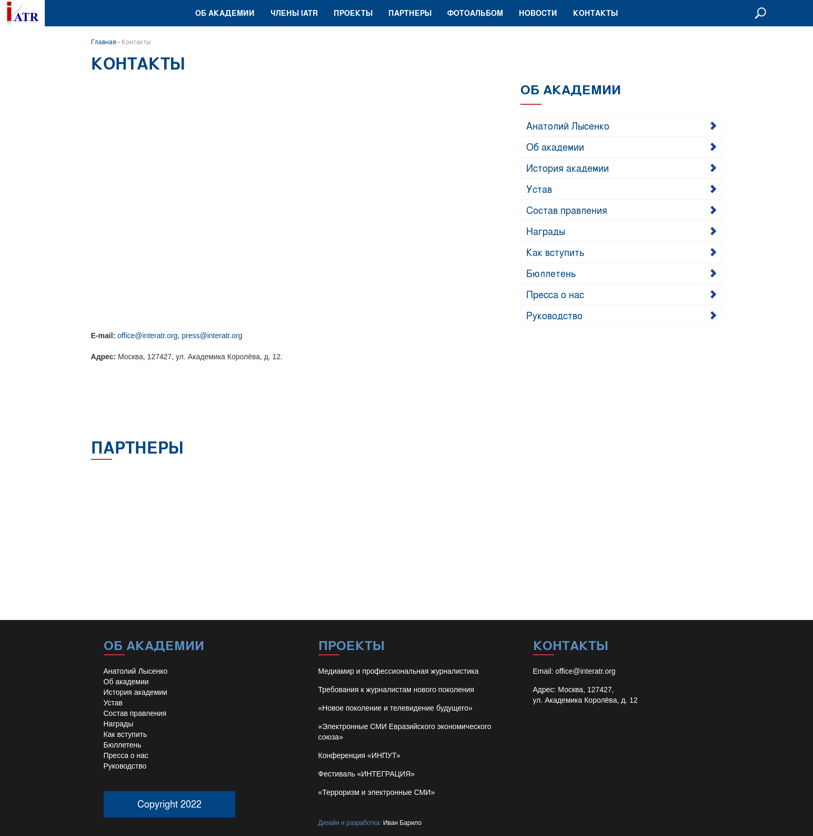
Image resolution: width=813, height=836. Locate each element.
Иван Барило (402, 823)
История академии (567, 167)
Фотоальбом (475, 12)
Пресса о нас (555, 294)
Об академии (225, 12)
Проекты (353, 12)
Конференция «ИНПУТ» (359, 755)
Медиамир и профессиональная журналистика (398, 671)
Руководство (554, 315)
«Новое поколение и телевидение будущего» (395, 708)
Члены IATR (294, 12)
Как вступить (555, 252)
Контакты (595, 12)
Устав (539, 188)
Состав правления (566, 210)
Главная (103, 41)
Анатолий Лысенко (567, 125)
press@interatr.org (212, 335)
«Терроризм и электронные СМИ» (376, 792)
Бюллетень (551, 273)
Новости (538, 12)
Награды (545, 231)
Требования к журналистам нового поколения (396, 689)
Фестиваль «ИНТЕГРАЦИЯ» (366, 774)
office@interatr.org (147, 335)
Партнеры (409, 12)
